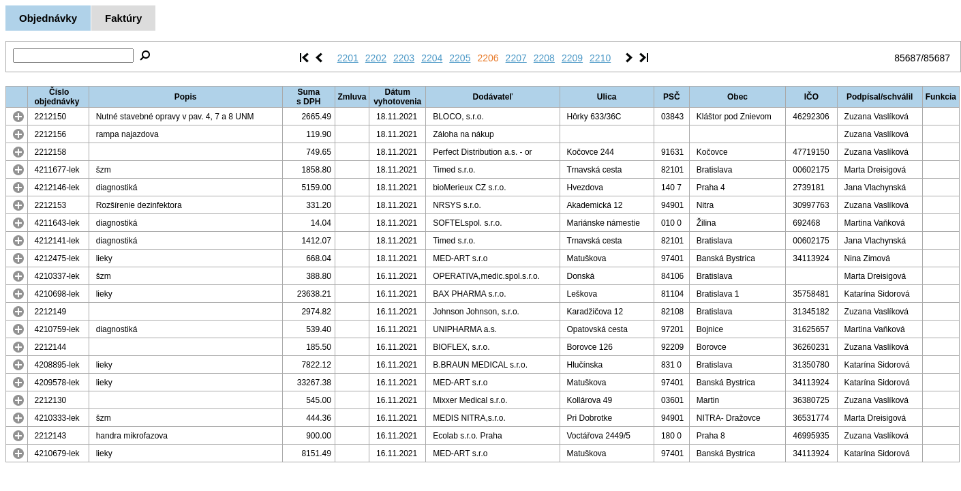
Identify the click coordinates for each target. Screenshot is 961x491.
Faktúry (123, 18)
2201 (348, 58)
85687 (907, 58)
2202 (375, 58)
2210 (600, 58)
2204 (431, 58)
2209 (572, 58)
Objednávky (48, 18)
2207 (516, 58)
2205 (459, 58)
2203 (403, 58)
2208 (544, 58)
